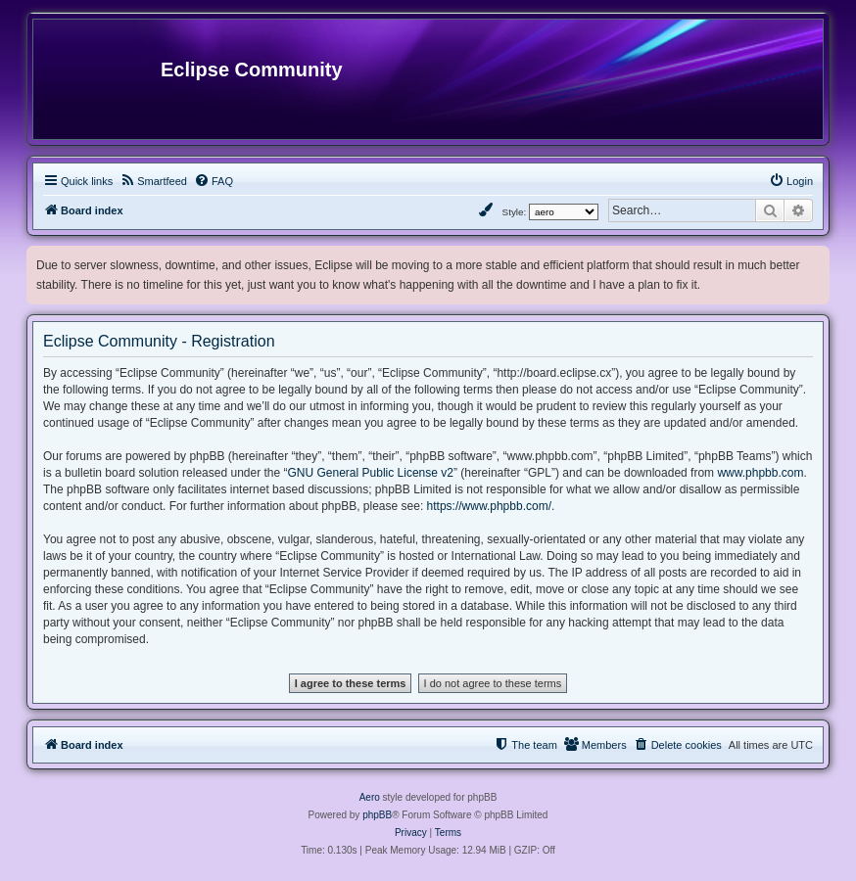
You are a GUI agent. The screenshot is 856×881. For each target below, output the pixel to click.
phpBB (377, 815)
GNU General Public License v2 (370, 473)
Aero (369, 797)
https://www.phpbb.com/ (489, 506)
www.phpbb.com (760, 473)
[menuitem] (153, 181)
